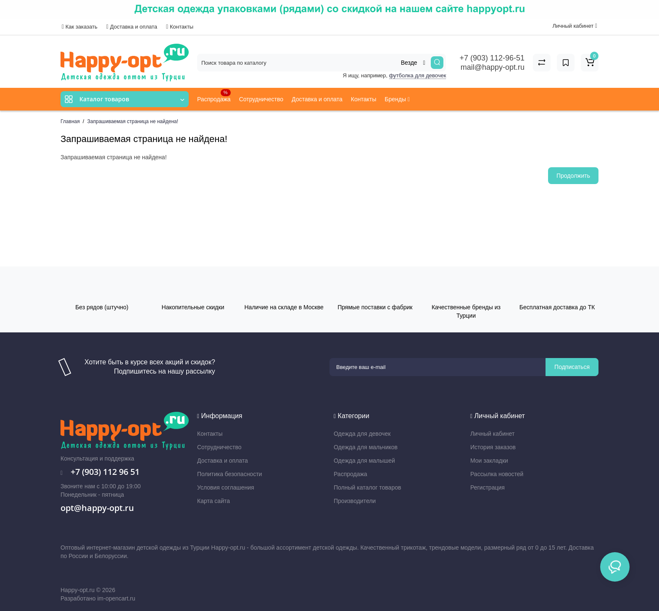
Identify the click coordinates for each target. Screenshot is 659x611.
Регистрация (487, 487)
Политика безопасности (229, 474)
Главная (70, 121)
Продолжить (573, 175)
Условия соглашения (225, 487)
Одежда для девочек (362, 433)
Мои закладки (489, 460)
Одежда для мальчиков (366, 447)
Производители (355, 501)
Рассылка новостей (496, 474)
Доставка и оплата (131, 27)
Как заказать (80, 27)
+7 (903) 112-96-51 (492, 58)
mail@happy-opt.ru (493, 67)
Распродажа (214, 96)
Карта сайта (213, 501)
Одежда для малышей (364, 460)
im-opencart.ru (116, 598)
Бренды (397, 99)
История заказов (493, 447)
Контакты (179, 27)
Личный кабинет (492, 433)
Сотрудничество (261, 99)
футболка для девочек (417, 75)
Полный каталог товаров (367, 487)
